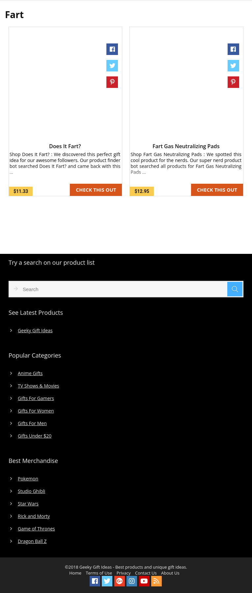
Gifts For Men (32, 423)
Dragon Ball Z (32, 541)
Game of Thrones (36, 529)
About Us (170, 573)
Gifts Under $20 (34, 436)
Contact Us (146, 573)
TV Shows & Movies (38, 386)
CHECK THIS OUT (96, 189)
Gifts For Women (36, 411)
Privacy (124, 573)
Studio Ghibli (31, 491)
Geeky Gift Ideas (35, 331)
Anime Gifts (30, 373)
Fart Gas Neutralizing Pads (186, 146)
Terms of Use (99, 573)
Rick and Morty (34, 516)
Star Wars (28, 504)
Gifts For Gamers (36, 398)
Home (75, 573)
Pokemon (28, 479)
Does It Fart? (65, 146)
